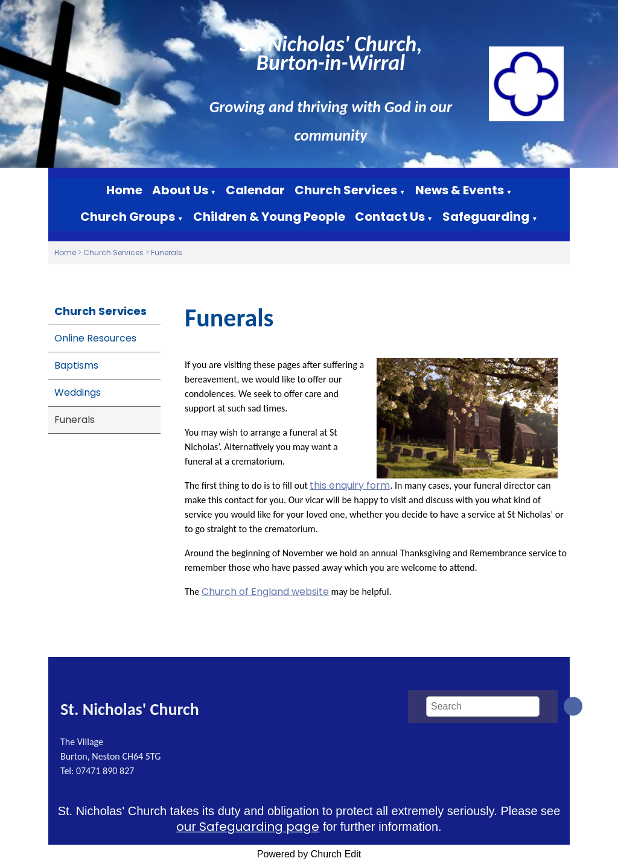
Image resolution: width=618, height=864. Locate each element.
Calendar (255, 190)
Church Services (346, 190)
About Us (180, 190)
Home (124, 190)
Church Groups (127, 216)
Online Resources (95, 338)
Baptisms (76, 365)
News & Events (459, 190)
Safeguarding (485, 216)
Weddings (77, 392)
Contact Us (390, 216)
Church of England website (265, 592)
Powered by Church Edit (309, 854)
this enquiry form (350, 485)
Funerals (166, 252)
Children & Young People (269, 216)
